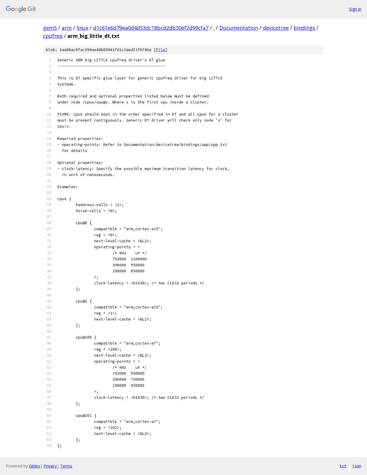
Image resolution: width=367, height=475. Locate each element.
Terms (66, 466)
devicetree (276, 27)
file (160, 49)
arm (67, 27)
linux (82, 27)
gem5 (50, 27)
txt (342, 465)
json (356, 465)
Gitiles (34, 466)
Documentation (238, 27)
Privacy (50, 466)
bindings (304, 27)
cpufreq (53, 35)
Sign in (355, 9)
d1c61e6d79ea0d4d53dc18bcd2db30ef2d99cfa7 (150, 27)
